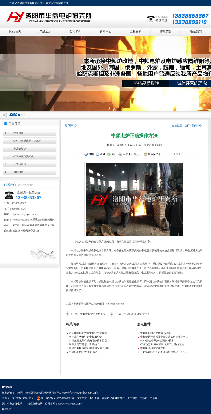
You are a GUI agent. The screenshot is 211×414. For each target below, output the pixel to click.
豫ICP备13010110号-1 (24, 398)
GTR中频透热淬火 (23, 156)
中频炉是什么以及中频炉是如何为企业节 (163, 336)
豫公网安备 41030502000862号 (55, 398)
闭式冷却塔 (19, 164)
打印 (89, 154)
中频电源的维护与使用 (153, 348)
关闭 (111, 154)
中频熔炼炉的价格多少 (93, 314)
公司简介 (75, 31)
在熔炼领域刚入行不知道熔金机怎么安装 (163, 351)
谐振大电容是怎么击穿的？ (84, 344)
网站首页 (15, 31)
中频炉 (143, 398)
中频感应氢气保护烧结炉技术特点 (88, 340)
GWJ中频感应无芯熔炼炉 (27, 140)
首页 (187, 125)
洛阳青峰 (94, 398)
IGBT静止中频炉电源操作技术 (157, 340)
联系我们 (196, 31)
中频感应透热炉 (34, 403)
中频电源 (18, 132)
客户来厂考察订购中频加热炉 (85, 336)
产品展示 (45, 31)
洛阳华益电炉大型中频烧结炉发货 (88, 332)
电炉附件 (18, 171)
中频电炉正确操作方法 (136, 314)
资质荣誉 (166, 31)
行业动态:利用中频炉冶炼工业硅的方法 (162, 344)
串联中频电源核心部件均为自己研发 (89, 348)
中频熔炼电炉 (14, 403)
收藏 (100, 154)
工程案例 (136, 31)
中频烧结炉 (19, 148)
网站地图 (7, 409)
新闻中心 (105, 31)
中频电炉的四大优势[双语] (84, 351)
